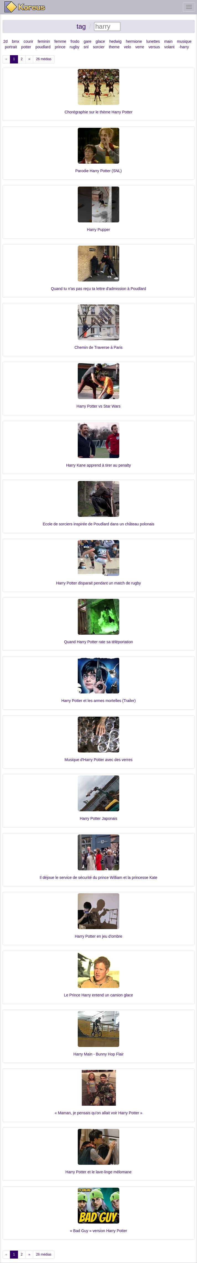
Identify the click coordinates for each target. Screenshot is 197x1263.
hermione (134, 41)
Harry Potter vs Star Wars (99, 406)
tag (81, 26)
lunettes (153, 41)
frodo (75, 41)
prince (60, 47)
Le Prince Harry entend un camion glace (98, 995)
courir (28, 41)
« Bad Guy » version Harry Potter (98, 1231)
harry (184, 47)
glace (100, 41)
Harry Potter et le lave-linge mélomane (99, 1172)
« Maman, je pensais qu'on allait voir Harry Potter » (98, 1113)
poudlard (43, 47)
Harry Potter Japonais (98, 818)
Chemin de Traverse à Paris (98, 347)
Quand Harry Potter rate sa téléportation (98, 642)
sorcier (99, 47)
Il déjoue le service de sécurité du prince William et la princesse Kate (98, 877)
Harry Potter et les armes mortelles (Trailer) (98, 700)
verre (139, 47)
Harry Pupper (98, 229)
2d (5, 41)
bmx (15, 41)
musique (184, 41)
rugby (74, 47)
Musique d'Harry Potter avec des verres (98, 759)
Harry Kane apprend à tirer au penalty (98, 465)
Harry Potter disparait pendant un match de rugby (98, 583)
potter (26, 47)
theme (114, 47)
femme (60, 41)
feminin (44, 41)
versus (154, 47)
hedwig (115, 41)
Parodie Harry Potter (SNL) (98, 171)
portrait (11, 47)
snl (86, 47)
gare (87, 41)
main (168, 41)
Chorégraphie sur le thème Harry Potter (98, 112)
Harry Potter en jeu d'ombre (98, 936)
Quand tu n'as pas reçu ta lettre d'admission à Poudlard (98, 288)
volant (169, 47)
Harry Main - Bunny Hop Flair (98, 1054)
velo (127, 47)
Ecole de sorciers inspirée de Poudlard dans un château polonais (98, 524)
